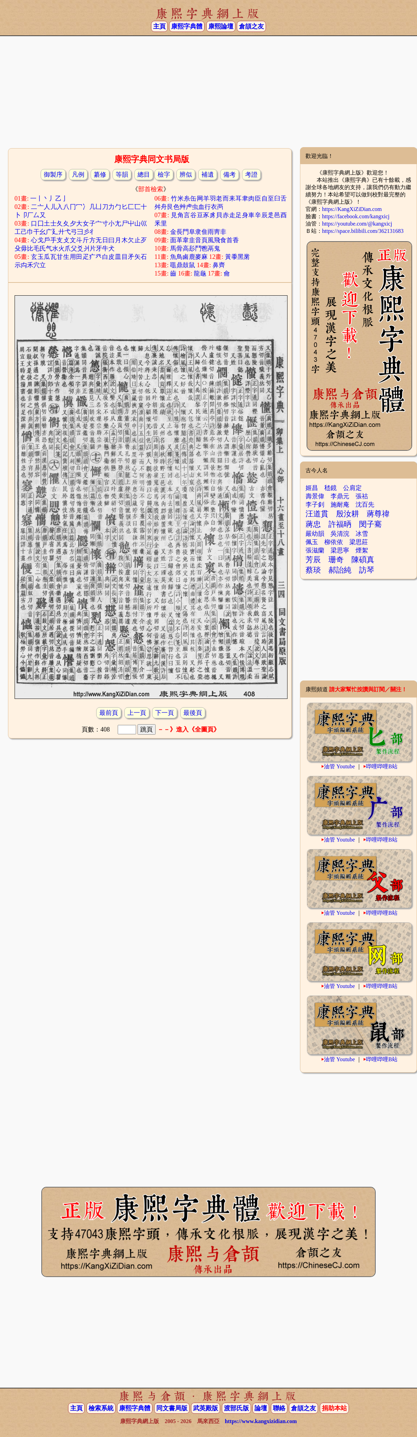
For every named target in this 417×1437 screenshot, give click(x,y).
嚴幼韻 (315, 533)
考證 (251, 174)
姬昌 (312, 487)
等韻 (122, 174)
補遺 (207, 174)
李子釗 (315, 504)
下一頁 (164, 712)
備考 (229, 174)
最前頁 (108, 712)
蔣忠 (313, 524)
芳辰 (313, 559)
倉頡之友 (251, 26)
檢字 (164, 174)
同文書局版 (171, 1408)
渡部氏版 (236, 1408)
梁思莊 (358, 542)
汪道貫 (317, 513)
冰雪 (362, 533)
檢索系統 (101, 1408)
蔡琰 (313, 570)
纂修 (100, 174)
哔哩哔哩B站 (382, 766)
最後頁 (192, 712)
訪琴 (366, 570)
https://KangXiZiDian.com (352, 209)
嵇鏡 (330, 487)
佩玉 (312, 542)
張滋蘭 (315, 550)
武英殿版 (205, 1408)
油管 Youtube (339, 766)
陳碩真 (362, 559)
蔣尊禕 (378, 513)
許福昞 (339, 524)
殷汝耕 (347, 513)
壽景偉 (315, 496)
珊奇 (336, 559)
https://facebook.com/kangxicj (356, 216)
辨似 (186, 174)
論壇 (261, 1408)
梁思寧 (340, 550)
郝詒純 (339, 570)
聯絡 (279, 1408)
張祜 (362, 496)
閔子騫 (370, 524)
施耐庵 (340, 504)
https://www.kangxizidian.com (261, 1421)
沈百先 (365, 504)
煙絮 (362, 550)
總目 (143, 174)
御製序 (53, 174)
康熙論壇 (220, 26)
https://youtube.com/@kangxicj (357, 224)
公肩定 (352, 487)
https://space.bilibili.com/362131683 (363, 231)
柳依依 (333, 542)
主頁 (159, 26)
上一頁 (136, 712)
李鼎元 (340, 496)
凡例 (78, 174)
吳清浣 (340, 533)
